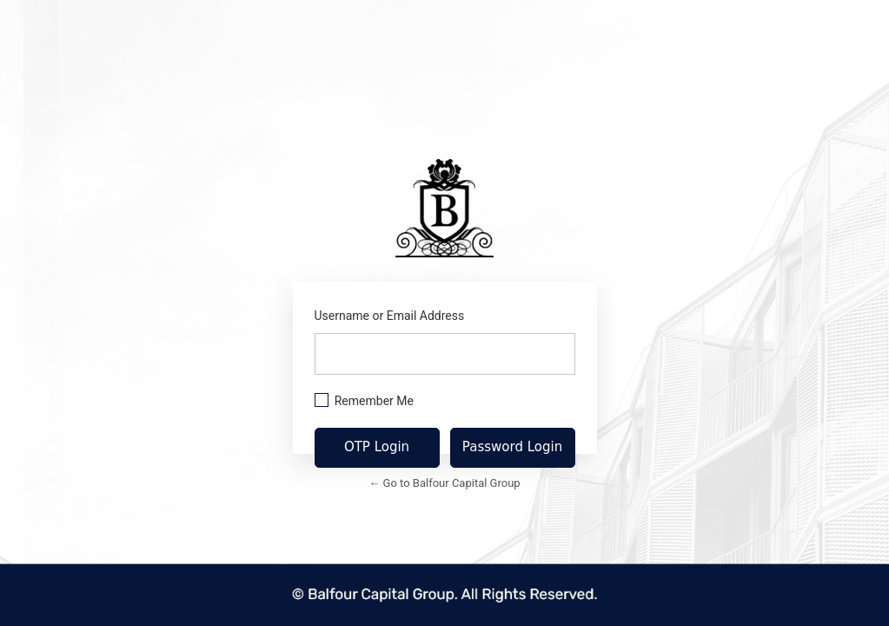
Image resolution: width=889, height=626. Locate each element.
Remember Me (374, 401)
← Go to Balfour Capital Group (444, 482)
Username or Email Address (390, 316)
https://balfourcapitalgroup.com (444, 208)
